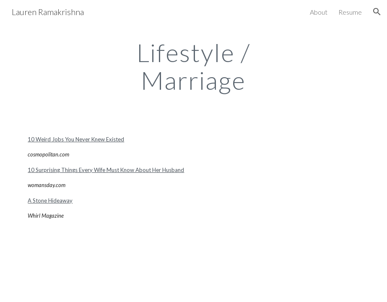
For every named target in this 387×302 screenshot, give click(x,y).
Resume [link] (350, 12)
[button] (377, 12)
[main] (193, 66)
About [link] (318, 12)
